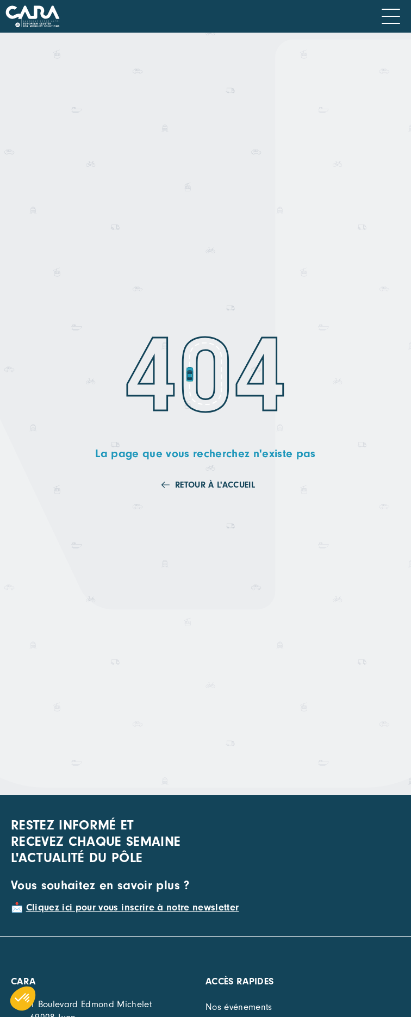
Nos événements (238, 1007)
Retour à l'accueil (215, 485)
